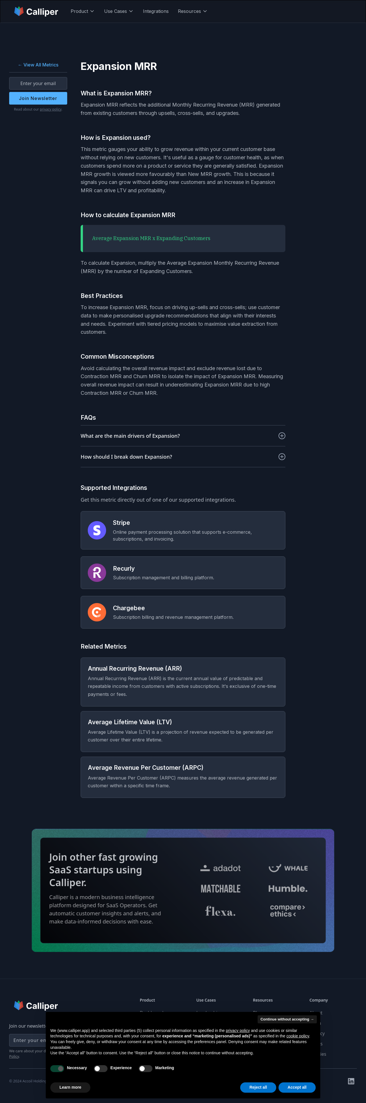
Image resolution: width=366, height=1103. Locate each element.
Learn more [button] (70, 1087)
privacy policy (50, 109)
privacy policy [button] (238, 1030)
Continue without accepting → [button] (287, 1019)
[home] (36, 11)
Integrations (156, 11)
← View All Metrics (38, 65)
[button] (83, 11)
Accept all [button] (297, 1087)
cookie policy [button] (298, 1036)
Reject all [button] (258, 1087)
